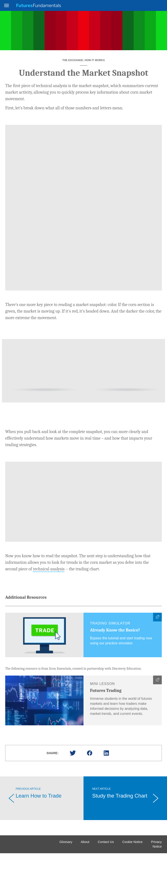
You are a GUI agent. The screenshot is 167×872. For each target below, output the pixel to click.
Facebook (89, 771)
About (85, 860)
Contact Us (106, 860)
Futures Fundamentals (38, 5)
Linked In (106, 771)
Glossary (65, 860)
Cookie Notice (132, 860)
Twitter (72, 771)
